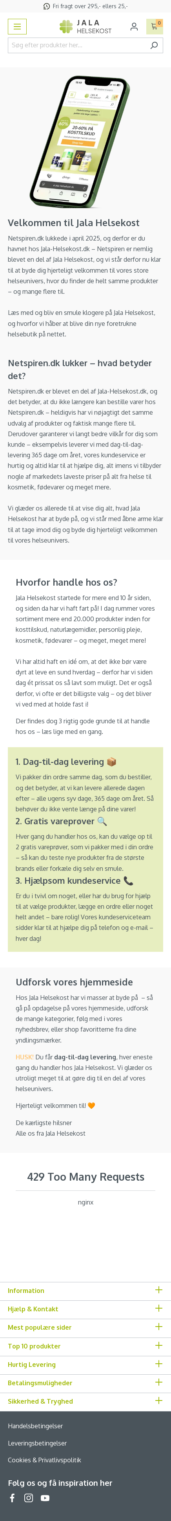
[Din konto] (134, 26)
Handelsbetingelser (35, 1426)
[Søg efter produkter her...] (76, 45)
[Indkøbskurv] (154, 26)
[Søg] (154, 45)
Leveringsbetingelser (37, 1443)
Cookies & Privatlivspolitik (44, 1460)
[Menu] (17, 26)
